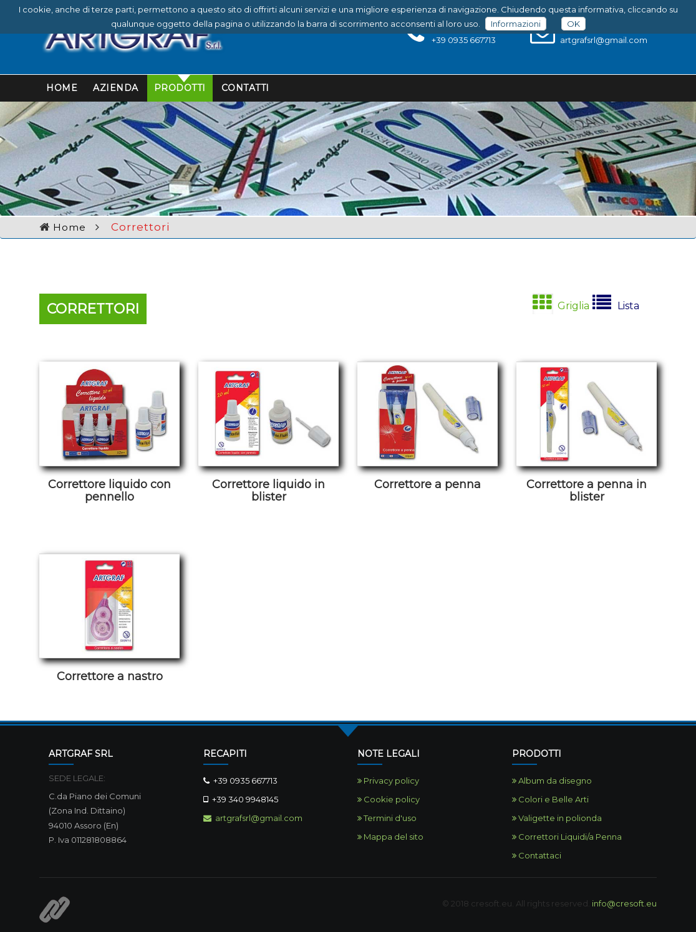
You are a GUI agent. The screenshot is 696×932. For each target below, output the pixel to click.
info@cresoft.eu (624, 903)
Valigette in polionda (557, 818)
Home (61, 88)
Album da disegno (552, 780)
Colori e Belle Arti (550, 799)
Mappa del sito (390, 837)
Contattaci (536, 855)
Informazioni (516, 24)
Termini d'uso (387, 818)
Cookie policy (388, 799)
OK (573, 24)
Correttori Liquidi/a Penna (567, 837)
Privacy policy (388, 780)
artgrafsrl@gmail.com (252, 818)
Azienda (115, 88)
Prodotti (180, 88)
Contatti (245, 88)
